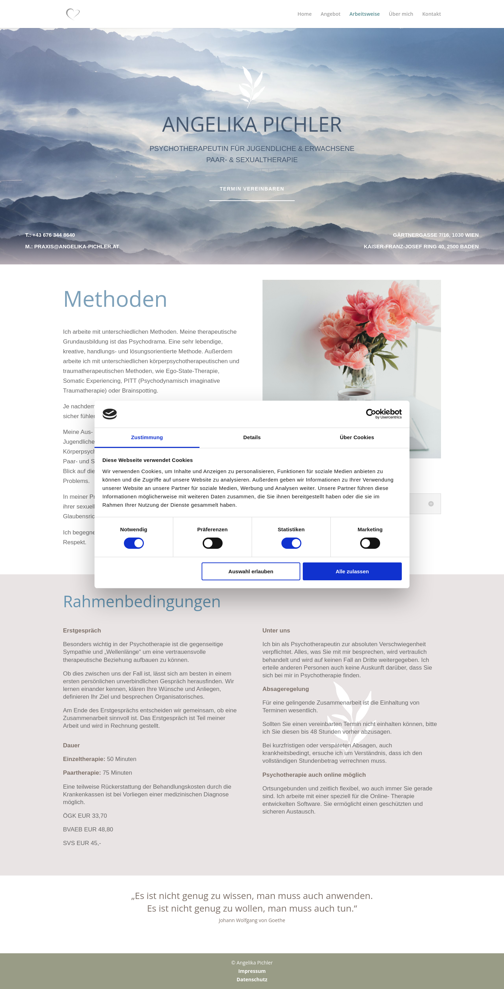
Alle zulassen (352, 571)
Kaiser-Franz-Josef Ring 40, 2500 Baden (421, 246)
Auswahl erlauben (251, 571)
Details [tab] (252, 437)
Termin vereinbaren (252, 189)
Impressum (252, 971)
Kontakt (431, 14)
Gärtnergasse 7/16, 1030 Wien (436, 235)
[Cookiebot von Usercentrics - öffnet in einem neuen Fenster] (371, 414)
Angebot (331, 14)
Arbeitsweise (365, 14)
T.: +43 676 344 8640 (50, 235)
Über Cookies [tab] (357, 437)
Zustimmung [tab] (147, 437)
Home (305, 14)
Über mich (401, 14)
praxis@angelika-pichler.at (76, 246)
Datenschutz (252, 979)
